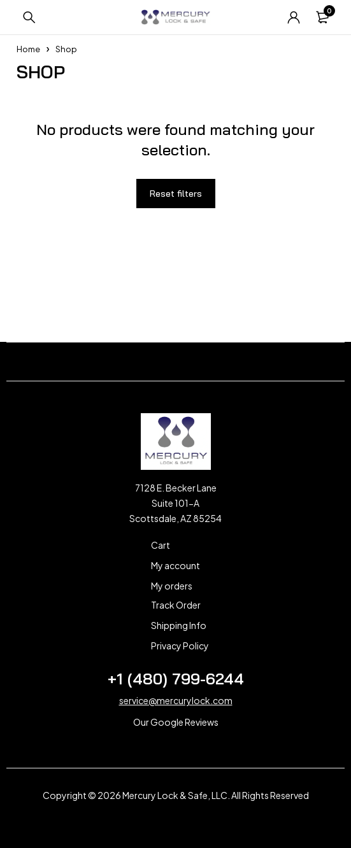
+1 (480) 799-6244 (176, 678)
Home (28, 49)
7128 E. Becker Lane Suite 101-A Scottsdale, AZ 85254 (175, 503)
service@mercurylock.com (176, 700)
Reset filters (176, 193)
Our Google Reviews (175, 722)
